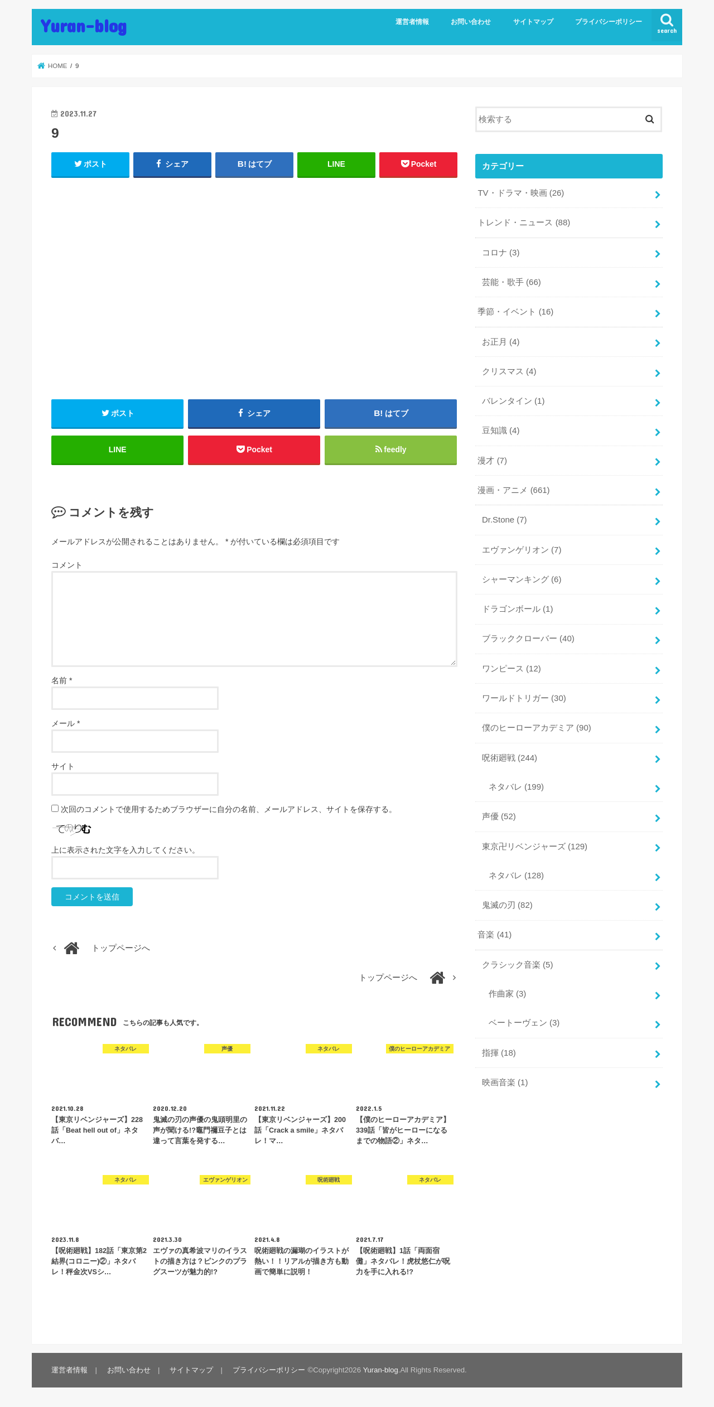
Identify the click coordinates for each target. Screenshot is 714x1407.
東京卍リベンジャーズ (534, 841)
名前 (61, 680)
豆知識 (500, 428)
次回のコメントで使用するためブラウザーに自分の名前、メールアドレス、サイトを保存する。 (229, 809)
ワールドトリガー (524, 694)
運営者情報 (412, 22)
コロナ (500, 252)
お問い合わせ (471, 22)
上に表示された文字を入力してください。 (125, 850)
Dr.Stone (504, 517)
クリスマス (509, 369)
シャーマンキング (521, 576)
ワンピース (511, 664)
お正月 (500, 340)
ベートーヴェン (524, 1016)
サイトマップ (533, 22)
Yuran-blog (84, 25)
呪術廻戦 (509, 753)
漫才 (491, 458)
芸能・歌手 (511, 281)
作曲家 (507, 987)
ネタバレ (516, 782)
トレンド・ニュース (523, 222)
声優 (499, 812)
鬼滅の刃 (507, 899)
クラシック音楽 (517, 958)
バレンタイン (513, 399)
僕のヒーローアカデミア (536, 723)
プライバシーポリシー (608, 22)
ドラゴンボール (517, 605)
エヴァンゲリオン (521, 547)
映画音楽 (505, 1075)
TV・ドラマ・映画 (520, 192)
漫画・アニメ (513, 487)
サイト (63, 766)
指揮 (499, 1046)
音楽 (494, 929)
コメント (67, 566)
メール (65, 723)
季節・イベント (515, 310)
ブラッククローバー (528, 635)
